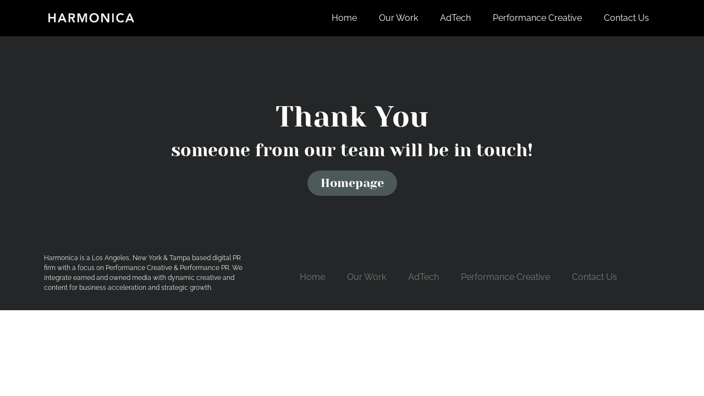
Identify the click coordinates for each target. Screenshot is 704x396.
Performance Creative (537, 18)
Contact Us (626, 18)
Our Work (398, 18)
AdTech (455, 18)
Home (344, 18)
